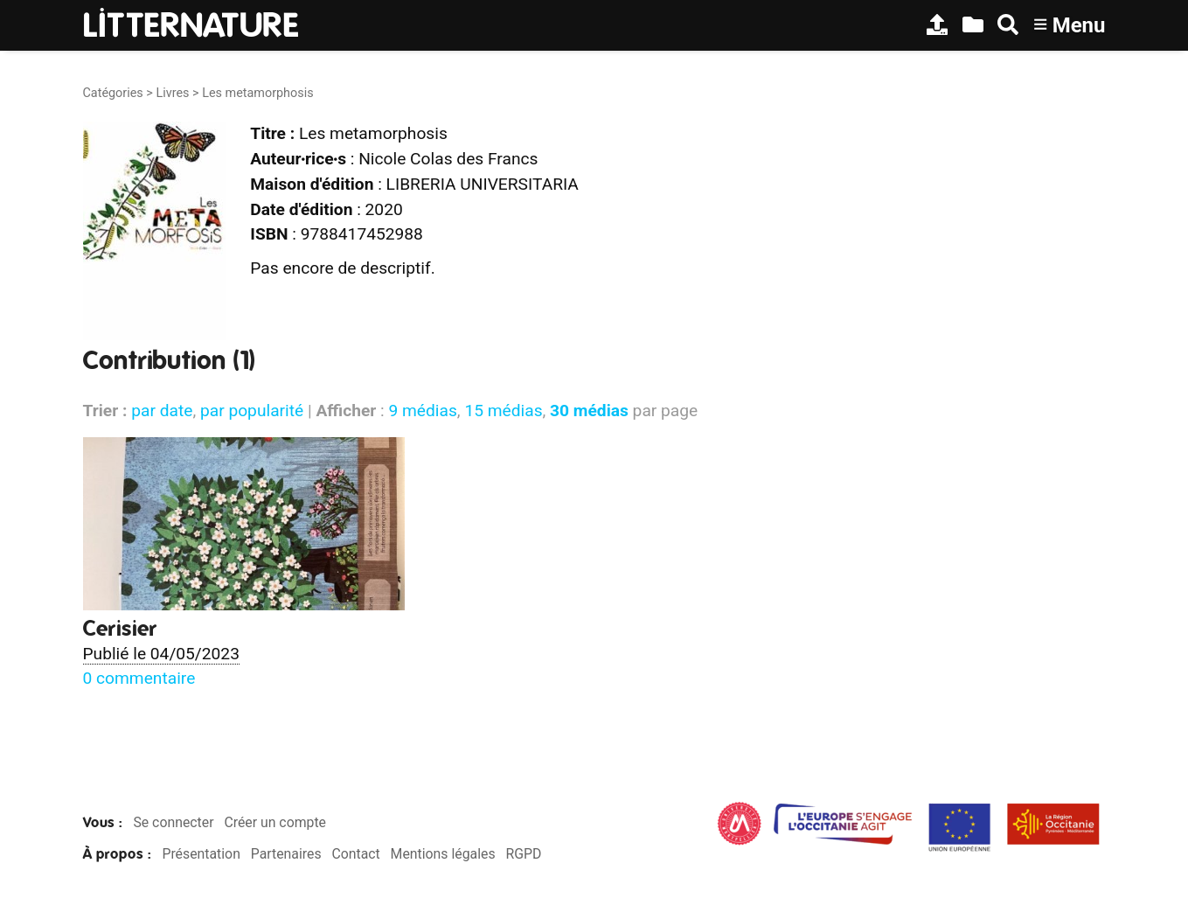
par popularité (251, 410)
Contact (355, 854)
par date (161, 410)
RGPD (523, 854)
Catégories (113, 93)
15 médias (503, 410)
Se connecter (173, 822)
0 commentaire (139, 678)
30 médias (589, 410)
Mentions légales (443, 854)
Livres (172, 93)
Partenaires (286, 854)
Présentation (201, 854)
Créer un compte (275, 822)
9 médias (422, 410)
